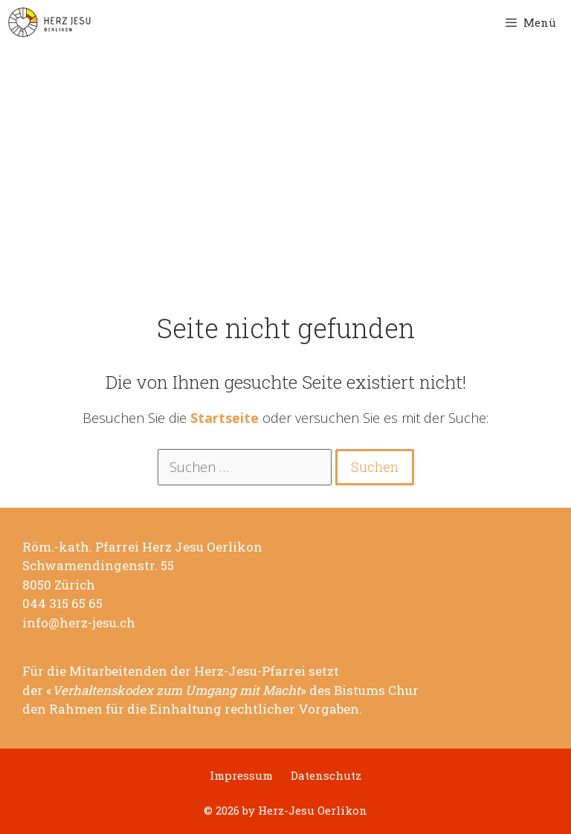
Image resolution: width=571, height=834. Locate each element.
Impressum (241, 776)
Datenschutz (326, 776)
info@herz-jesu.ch (78, 623)
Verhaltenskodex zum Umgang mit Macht (176, 690)
